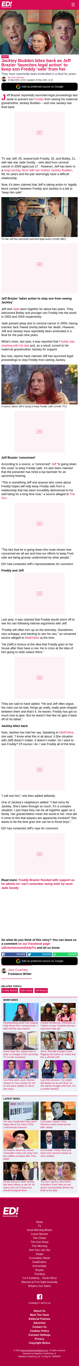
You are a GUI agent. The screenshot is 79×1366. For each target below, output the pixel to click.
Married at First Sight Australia (39, 1282)
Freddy (39, 99)
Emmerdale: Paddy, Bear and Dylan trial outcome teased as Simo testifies (56, 1153)
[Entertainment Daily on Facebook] (39, 1296)
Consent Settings (40, 1334)
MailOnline (32, 637)
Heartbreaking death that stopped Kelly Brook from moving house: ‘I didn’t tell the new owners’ (20, 1025)
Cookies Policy (39, 1330)
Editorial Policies (39, 1318)
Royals (39, 1270)
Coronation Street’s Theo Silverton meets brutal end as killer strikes (56, 1124)
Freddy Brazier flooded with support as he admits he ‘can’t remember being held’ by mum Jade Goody (37, 884)
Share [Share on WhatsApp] (72, 954)
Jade (16, 309)
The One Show (39, 1242)
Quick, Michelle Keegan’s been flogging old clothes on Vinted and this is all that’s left (58, 1054)
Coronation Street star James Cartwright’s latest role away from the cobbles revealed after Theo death (20, 1154)
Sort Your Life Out (39, 1250)
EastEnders (39, 1262)
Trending (39, 1274)
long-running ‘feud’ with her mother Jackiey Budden (38, 170)
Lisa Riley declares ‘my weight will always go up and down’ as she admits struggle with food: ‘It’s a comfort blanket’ (58, 1084)
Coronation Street (39, 1258)
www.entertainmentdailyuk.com (34, 1350)
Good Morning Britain (39, 1230)
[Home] (6, 5)
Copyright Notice (39, 1342)
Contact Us (39, 1326)
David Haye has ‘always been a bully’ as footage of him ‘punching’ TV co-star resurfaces (20, 1054)
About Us (39, 1310)
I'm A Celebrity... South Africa (39, 1278)
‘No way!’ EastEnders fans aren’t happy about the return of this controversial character (20, 1124)
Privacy (39, 1338)
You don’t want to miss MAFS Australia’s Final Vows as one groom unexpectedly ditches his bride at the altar (57, 1186)
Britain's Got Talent (39, 1286)
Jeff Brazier (41, 990)
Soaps (39, 1254)
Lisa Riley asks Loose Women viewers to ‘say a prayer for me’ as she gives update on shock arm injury (19, 1084)
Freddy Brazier (9, 990)
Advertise (39, 1322)
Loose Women (39, 1234)
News (5, 57)
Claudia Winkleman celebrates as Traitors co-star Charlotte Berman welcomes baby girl (58, 1025)
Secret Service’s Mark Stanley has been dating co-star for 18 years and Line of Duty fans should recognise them (18, 1186)
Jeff (53, 464)
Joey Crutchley (17, 77)
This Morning (39, 1246)
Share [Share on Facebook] (21, 954)
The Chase (39, 1238)
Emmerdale (39, 1266)
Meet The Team (39, 1314)
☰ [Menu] (73, 4)
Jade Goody (26, 990)
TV (39, 1226)
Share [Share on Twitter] (46, 954)
